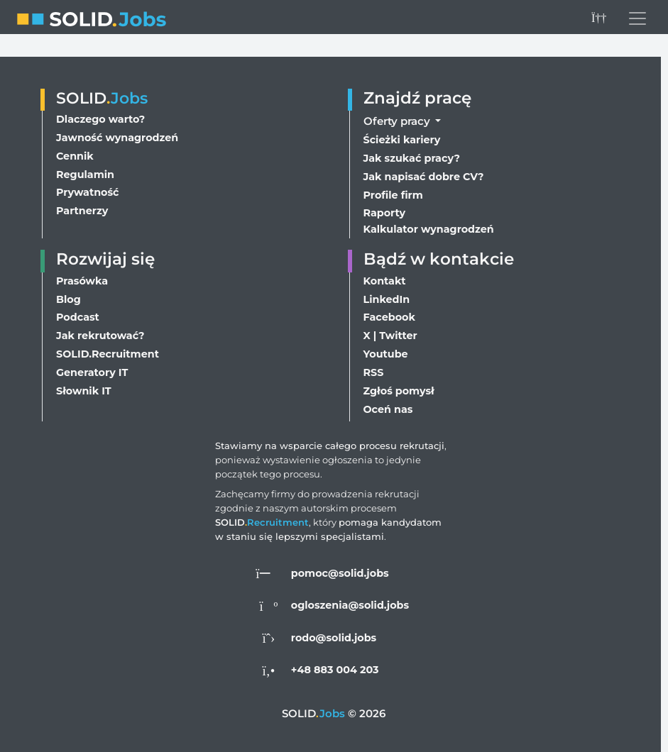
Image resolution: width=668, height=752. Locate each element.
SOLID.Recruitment (108, 352)
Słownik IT (84, 390)
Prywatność (88, 185)
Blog (68, 295)
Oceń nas (389, 409)
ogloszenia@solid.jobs (350, 605)
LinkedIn (387, 295)
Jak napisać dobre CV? (425, 168)
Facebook (390, 314)
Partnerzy (82, 204)
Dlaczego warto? (101, 109)
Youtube (386, 352)
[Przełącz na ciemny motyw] (598, 18)
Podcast (78, 314)
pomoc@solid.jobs (340, 573)
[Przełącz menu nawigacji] (637, 18)
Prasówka (83, 275)
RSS (373, 371)
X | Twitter (390, 333)
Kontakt (385, 275)
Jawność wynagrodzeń (119, 128)
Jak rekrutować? (102, 333)
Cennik (75, 147)
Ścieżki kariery (402, 129)
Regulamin (85, 166)
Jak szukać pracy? (413, 148)
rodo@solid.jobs (334, 637)
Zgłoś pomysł (400, 390)
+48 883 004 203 (335, 669)
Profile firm (394, 187)
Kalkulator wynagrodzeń (430, 222)
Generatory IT (92, 371)
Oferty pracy (398, 109)
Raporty (384, 206)
